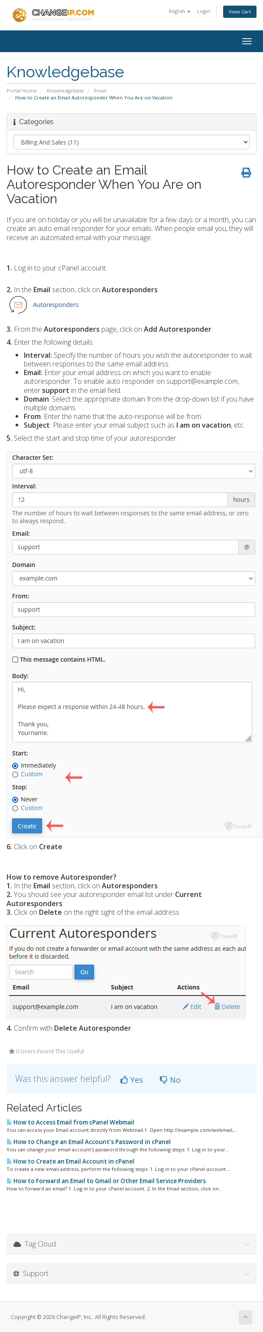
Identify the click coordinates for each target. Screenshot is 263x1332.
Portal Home (21, 90)
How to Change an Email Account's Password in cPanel (88, 1142)
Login (203, 11)
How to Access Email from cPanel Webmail (70, 1122)
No (170, 1080)
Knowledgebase (65, 90)
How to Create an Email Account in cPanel (70, 1161)
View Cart (240, 11)
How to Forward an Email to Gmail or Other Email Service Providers (106, 1181)
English (180, 11)
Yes (131, 1080)
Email (100, 90)
